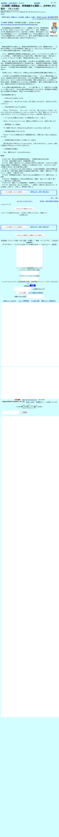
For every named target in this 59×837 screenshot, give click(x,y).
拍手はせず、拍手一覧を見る (39, 192)
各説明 (54, 244)
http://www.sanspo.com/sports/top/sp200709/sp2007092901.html (19, 24)
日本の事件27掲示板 (52, 201)
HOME (42, 201)
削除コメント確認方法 (48, 305)
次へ (52, 2)
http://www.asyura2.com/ (29, 404)
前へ (55, 2)
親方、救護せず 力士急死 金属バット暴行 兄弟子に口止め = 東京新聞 (30, 17)
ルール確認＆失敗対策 (36, 297)
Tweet (2, 14)
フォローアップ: (6, 204)
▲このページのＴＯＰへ (25, 201)
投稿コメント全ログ (10, 305)
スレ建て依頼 (35, 305)
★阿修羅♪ (4, 3)
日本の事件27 (13, 3)
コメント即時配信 (23, 305)
